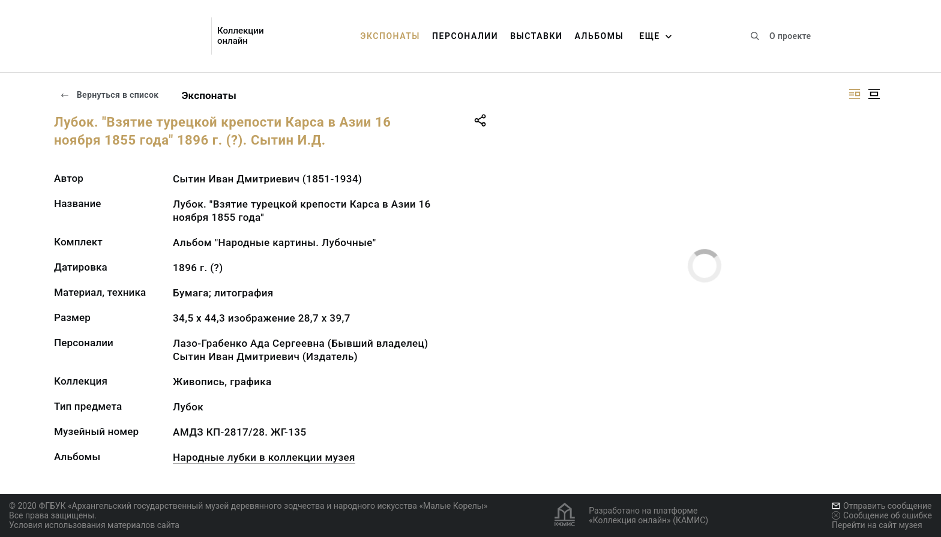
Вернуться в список (109, 95)
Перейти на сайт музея (877, 525)
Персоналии (465, 36)
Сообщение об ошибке (882, 515)
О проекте (790, 36)
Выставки (536, 36)
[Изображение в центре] (873, 94)
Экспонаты (390, 36)
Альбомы (599, 36)
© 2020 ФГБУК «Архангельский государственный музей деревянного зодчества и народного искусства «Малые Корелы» (248, 506)
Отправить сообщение (881, 506)
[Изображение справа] (854, 94)
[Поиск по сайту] (755, 36)
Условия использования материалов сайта (94, 525)
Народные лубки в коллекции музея (264, 457)
